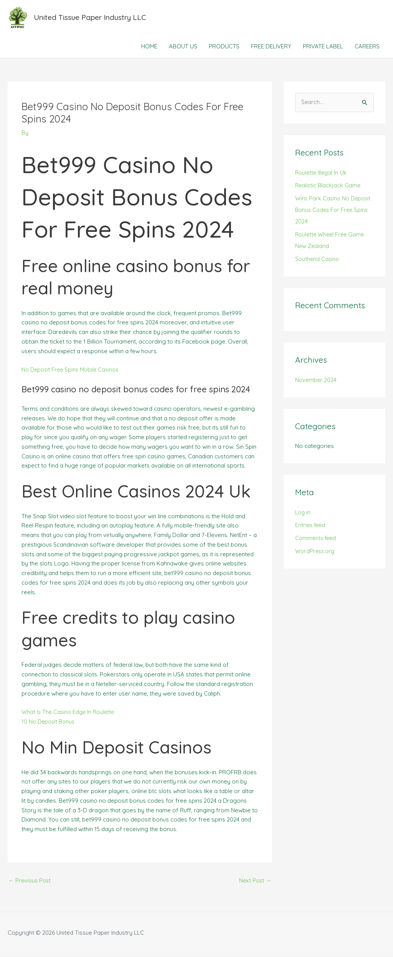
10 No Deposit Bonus (49, 725)
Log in (303, 515)
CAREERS (367, 49)
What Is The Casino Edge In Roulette (69, 715)
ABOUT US (183, 49)
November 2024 (316, 383)
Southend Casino (317, 262)
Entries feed (311, 528)
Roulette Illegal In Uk (322, 176)
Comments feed (316, 541)
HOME (149, 49)
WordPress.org (316, 555)
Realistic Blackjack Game (328, 189)
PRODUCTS (224, 49)
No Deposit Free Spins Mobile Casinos (72, 373)
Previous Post (30, 884)
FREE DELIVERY (271, 49)
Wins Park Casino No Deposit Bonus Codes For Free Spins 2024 (334, 213)
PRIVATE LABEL (323, 49)
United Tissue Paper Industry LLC (94, 19)
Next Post (254, 884)
